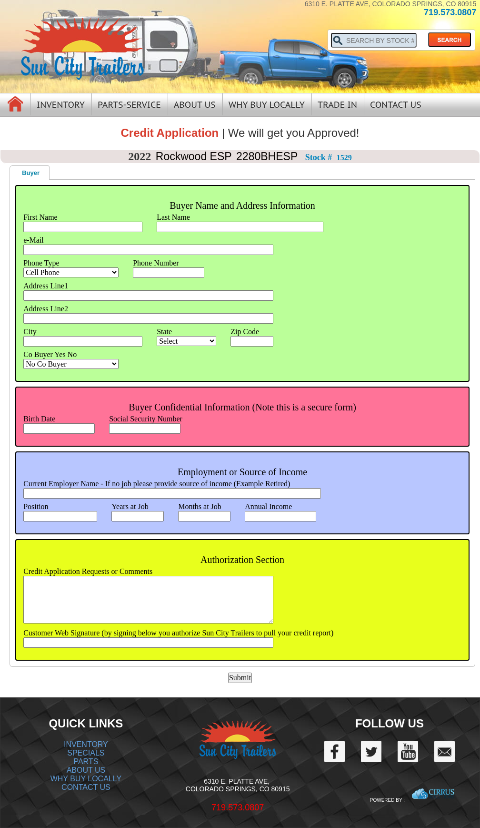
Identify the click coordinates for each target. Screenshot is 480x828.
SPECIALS (85, 753)
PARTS (85, 761)
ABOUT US (86, 770)
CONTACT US (85, 787)
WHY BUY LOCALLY (85, 779)
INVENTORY (86, 744)
